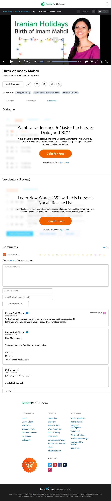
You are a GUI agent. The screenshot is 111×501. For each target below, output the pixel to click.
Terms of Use (96, 494)
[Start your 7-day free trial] (29, 465)
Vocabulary (31, 101)
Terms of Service (81, 496)
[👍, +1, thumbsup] (104, 254)
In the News (52, 436)
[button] (107, 4)
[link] (93, 11)
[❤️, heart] (100, 254)
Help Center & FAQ (77, 418)
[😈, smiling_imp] (95, 254)
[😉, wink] (74, 254)
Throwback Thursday (70, 93)
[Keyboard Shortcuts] (106, 61)
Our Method (52, 418)
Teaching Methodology (79, 439)
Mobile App (26, 440)
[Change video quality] (91, 61)
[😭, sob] (78, 254)
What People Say (54, 429)
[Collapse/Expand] (55, 247)
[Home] (53, 6)
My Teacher (26, 436)
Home (24, 418)
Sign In (12, 260)
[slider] (41, 62)
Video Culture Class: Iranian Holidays (46, 93)
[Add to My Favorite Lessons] (37, 84)
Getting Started (76, 422)
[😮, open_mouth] (91, 254)
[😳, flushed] (44, 254)
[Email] (27, 297)
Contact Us (74, 448)
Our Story (52, 422)
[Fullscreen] (96, 61)
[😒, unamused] (53, 254)
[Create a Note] (44, 84)
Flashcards (26, 425)
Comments (51, 101)
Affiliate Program (54, 451)
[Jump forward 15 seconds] (19, 61)
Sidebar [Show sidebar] (105, 11)
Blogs (50, 447)
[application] (55, 40)
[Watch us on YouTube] (55, 465)
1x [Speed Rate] (27, 61)
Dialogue (10, 101)
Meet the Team (53, 425)
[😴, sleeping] (87, 254)
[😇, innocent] (83, 254)
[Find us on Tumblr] (65, 465)
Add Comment (15, 304)
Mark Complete (13, 84)
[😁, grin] (49, 254)
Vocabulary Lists (28, 429)
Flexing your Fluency (22, 11)
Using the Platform (77, 435)
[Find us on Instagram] (50, 470)
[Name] (27, 290)
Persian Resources (29, 433)
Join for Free (55, 153)
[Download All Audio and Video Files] (59, 84)
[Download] (101, 61)
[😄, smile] (40, 254)
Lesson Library (7, 11)
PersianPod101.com (70, 494)
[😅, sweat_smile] (70, 254)
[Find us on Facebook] (60, 465)
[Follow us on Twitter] (50, 465)
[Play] (11, 61)
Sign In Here (64, 162)
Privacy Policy (84, 494)
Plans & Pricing (54, 433)
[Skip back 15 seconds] (3, 61)
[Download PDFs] (52, 84)
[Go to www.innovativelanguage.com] (55, 489)
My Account (74, 431)
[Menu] (4, 4)
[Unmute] (35, 61)
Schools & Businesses (56, 444)
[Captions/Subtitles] (86, 61)
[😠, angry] (61, 254)
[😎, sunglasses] (57, 254)
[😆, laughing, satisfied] (66, 254)
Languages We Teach (56, 440)
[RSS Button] (4, 254)
